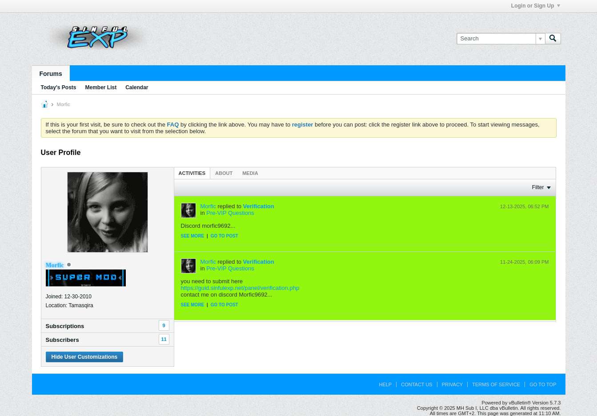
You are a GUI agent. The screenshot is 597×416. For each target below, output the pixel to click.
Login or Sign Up (535, 6)
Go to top (542, 384)
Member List (101, 87)
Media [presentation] (250, 173)
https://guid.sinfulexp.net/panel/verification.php (240, 288)
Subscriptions (65, 326)
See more (192, 236)
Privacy (452, 384)
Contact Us (417, 384)
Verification (258, 206)
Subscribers (62, 340)
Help (385, 384)
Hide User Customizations (85, 357)
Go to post (224, 236)
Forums (51, 73)
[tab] (192, 173)
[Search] (501, 38)
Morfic (208, 206)
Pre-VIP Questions (230, 213)
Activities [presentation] (192, 173)
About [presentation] (223, 173)
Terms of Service (496, 384)
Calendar (136, 87)
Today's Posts (58, 87)
